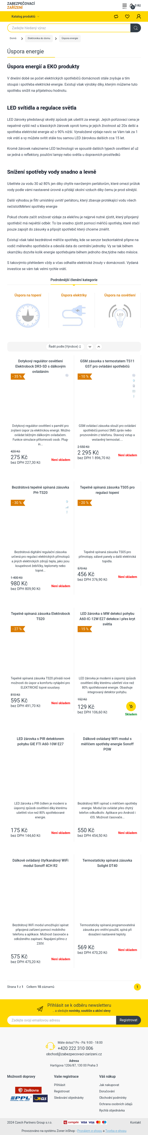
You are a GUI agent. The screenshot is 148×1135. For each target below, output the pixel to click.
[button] (139, 16)
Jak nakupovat (109, 1085)
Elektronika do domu (39, 38)
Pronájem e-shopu (89, 1131)
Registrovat (128, 1020)
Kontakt (135, 1122)
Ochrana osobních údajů (115, 1104)
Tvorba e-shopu (115, 1131)
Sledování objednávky (69, 1097)
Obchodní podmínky (112, 1097)
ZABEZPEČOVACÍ (21, 6)
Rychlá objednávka (112, 1110)
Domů (13, 38)
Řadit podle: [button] (65, 346)
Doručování (107, 1091)
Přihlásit (59, 1085)
